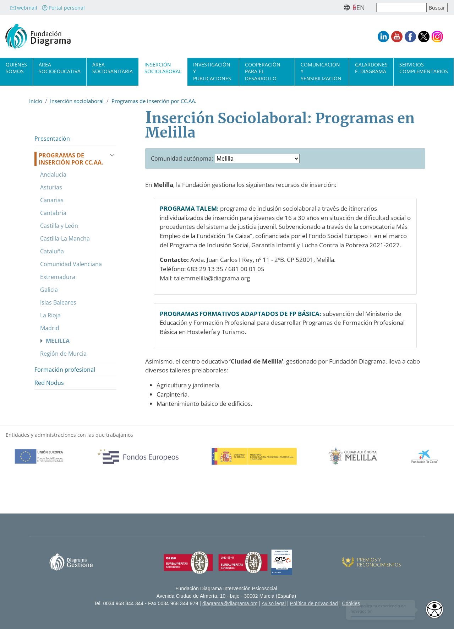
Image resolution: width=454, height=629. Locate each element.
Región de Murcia (63, 353)
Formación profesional (64, 369)
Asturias (51, 187)
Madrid (49, 328)
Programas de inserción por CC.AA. (153, 100)
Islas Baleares (58, 302)
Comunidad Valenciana (71, 264)
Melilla (58, 340)
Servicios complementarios (423, 68)
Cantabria (53, 213)
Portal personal (63, 7)
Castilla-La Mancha (65, 238)
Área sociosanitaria (112, 68)
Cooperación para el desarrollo (262, 71)
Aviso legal (274, 603)
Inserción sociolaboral (162, 68)
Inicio (35, 100)
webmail (23, 7)
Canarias (52, 200)
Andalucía (53, 174)
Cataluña (52, 251)
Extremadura (57, 277)
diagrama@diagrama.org (230, 603)
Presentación (52, 139)
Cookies (351, 603)
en (360, 7)
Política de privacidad (314, 603)
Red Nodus (49, 383)
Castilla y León (59, 226)
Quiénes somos (16, 68)
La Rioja (50, 315)
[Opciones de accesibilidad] (434, 609)
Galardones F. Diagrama (371, 68)
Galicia (49, 290)
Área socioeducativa (60, 68)
